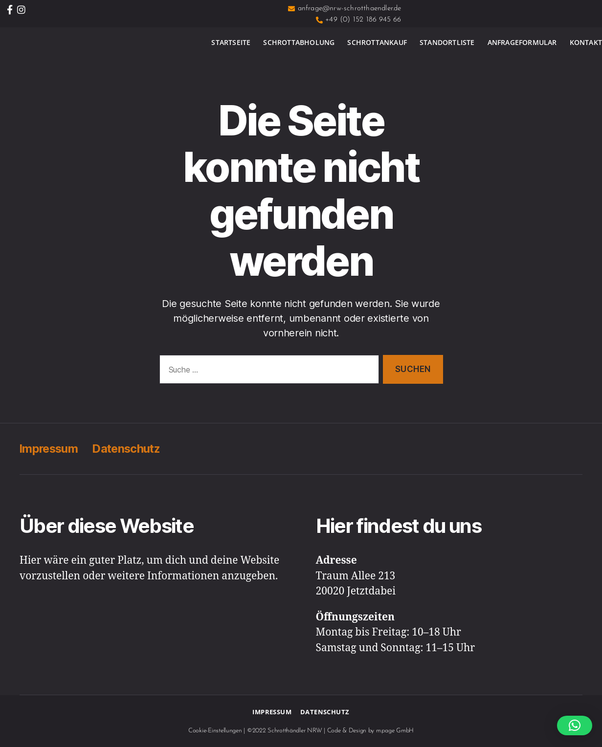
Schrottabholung (298, 42)
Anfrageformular (522, 42)
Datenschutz (130, 448)
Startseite (230, 42)
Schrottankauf (377, 42)
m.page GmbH (395, 730)
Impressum (50, 448)
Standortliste (447, 42)
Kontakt (586, 42)
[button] (574, 725)
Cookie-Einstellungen (215, 730)
